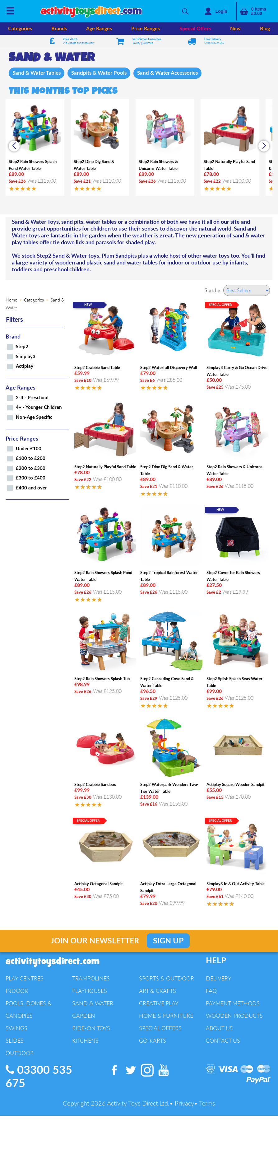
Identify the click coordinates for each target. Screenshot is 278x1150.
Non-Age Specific (34, 418)
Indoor (17, 991)
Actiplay (24, 367)
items (258, 11)
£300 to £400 (30, 478)
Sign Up (168, 942)
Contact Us (223, 1041)
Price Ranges (145, 28)
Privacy (184, 1104)
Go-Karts (152, 1041)
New (235, 28)
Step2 (22, 347)
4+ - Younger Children (39, 408)
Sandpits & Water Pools (103, 73)
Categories (20, 28)
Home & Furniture (166, 1016)
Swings (16, 1028)
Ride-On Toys (91, 1028)
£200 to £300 (30, 469)
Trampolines (91, 979)
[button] (263, 146)
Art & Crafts (157, 991)
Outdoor (20, 1053)
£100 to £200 (30, 459)
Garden (83, 1016)
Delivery (218, 979)
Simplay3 (25, 357)
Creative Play (158, 1003)
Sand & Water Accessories (176, 73)
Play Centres (25, 979)
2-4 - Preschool (32, 398)
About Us (219, 1028)
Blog (265, 28)
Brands (59, 28)
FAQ (211, 991)
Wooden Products (234, 1016)
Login (221, 11)
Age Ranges (99, 28)
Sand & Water (92, 1003)
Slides (15, 1041)
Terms (207, 1104)
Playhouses (89, 991)
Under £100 (28, 449)
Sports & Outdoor (166, 979)
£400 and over (31, 488)
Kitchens (85, 1041)
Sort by (212, 291)
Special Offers (195, 28)
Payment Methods (233, 1003)
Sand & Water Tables (37, 73)
